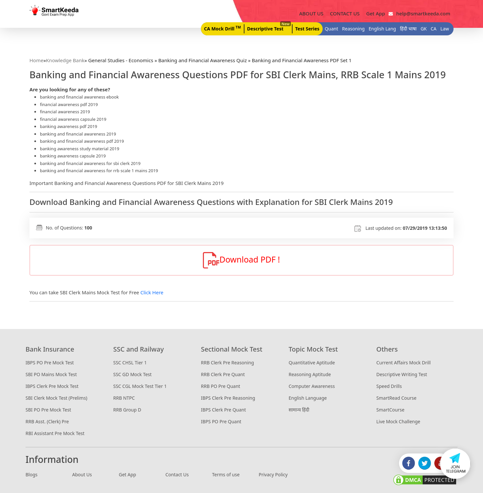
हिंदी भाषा (408, 29)
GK (423, 29)
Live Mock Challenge (398, 421)
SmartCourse (390, 410)
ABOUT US (311, 13)
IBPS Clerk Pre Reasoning (228, 398)
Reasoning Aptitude (310, 374)
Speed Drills (389, 386)
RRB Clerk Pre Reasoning (227, 362)
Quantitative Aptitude (312, 362)
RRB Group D (127, 410)
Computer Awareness (312, 386)
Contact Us (177, 474)
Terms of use (226, 474)
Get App (375, 13)
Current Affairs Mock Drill (403, 362)
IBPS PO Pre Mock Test (50, 362)
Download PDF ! (241, 260)
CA (434, 29)
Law (444, 29)
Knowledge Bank (65, 60)
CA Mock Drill (222, 28)
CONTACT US (345, 13)
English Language (308, 398)
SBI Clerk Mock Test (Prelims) (56, 398)
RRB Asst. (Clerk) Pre (47, 421)
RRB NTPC (124, 398)
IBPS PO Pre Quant (221, 421)
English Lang (382, 29)
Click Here (151, 292)
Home (36, 60)
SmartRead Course (396, 398)
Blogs (32, 474)
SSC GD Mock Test (132, 374)
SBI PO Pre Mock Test (48, 410)
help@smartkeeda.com (421, 13)
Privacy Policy (273, 474)
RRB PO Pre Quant (220, 386)
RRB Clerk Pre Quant (223, 374)
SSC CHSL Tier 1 (130, 362)
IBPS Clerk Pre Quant (223, 410)
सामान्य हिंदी (299, 410)
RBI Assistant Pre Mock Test (55, 433)
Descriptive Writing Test (401, 374)
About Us (82, 474)
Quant (331, 29)
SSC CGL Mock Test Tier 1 (140, 386)
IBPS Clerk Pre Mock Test (52, 386)
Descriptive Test (268, 27)
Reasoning (353, 29)
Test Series (307, 29)
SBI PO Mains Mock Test (51, 374)
